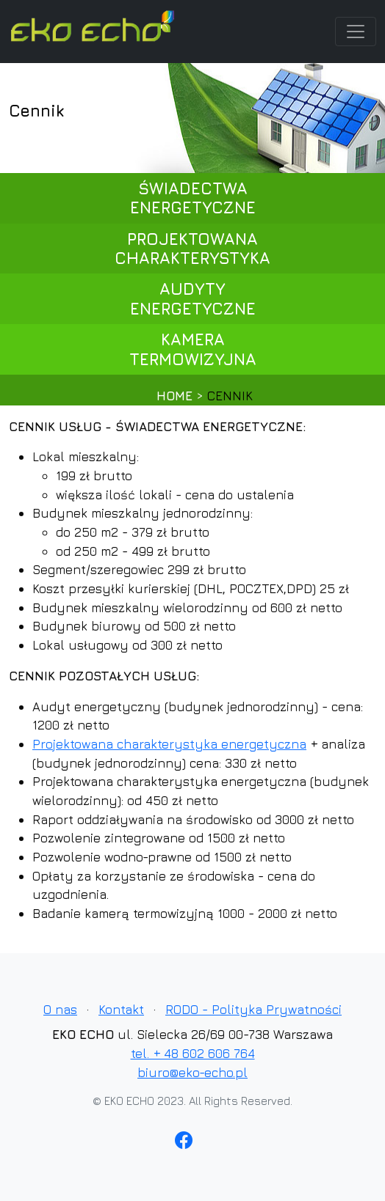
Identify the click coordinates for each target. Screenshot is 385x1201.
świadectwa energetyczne (193, 198)
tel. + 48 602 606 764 (193, 1053)
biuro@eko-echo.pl (192, 1072)
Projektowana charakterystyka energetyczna (169, 744)
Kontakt (121, 1009)
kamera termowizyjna (192, 349)
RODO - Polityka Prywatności (253, 1009)
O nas (60, 1009)
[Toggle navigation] (355, 31)
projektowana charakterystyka (192, 248)
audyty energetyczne (193, 298)
